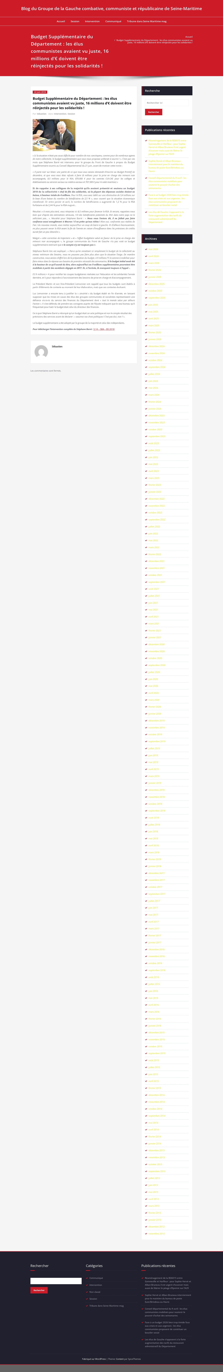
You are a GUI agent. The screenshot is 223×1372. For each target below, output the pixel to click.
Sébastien (41, 113)
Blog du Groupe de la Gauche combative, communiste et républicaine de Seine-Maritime (111, 8)
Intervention (92, 21)
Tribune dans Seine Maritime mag (146, 21)
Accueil (61, 21)
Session (75, 21)
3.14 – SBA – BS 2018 (103, 330)
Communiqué (113, 21)
